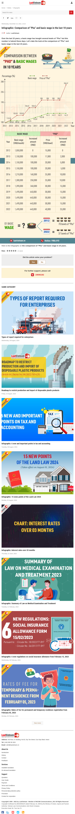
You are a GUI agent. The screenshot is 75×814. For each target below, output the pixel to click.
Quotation (5, 777)
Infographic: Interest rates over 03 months (18, 550)
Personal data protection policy (11, 791)
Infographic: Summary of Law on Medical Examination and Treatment (29, 603)
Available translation (8, 767)
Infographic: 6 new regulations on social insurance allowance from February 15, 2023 (35, 657)
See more (37, 723)
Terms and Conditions (8, 785)
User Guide (5, 780)
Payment (4, 783)
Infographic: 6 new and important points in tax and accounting (26, 443)
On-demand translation (8, 770)
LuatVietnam (15, 33)
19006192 (37, 274)
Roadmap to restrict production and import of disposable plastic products (30, 390)
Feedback (5, 760)
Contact (4, 758)
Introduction (5, 752)
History (4, 755)
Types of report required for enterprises (17, 337)
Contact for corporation (8, 796)
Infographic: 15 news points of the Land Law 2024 (21, 497)
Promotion (5, 793)
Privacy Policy (6, 788)
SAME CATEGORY (8, 287)
